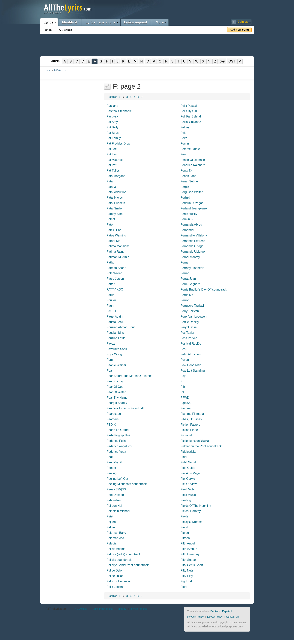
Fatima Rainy (115, 251)
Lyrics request (135, 22)
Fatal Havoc (115, 197)
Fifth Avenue (189, 548)
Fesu (184, 349)
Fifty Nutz (187, 570)
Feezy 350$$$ (116, 489)
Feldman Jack (116, 538)
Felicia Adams (116, 548)
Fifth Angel (188, 543)
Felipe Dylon (115, 570)
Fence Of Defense (193, 159)
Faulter (111, 300)
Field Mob (187, 489)
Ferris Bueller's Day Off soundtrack (204, 289)
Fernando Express (193, 240)
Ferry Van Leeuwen (193, 316)
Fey (183, 376)
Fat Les (112, 154)
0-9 (222, 61)
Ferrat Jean (188, 278)
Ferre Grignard (190, 284)
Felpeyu (186, 127)
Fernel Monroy (190, 257)
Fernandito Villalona (194, 235)
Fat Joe (112, 149)
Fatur (110, 295)
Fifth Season (189, 559)
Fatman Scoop (116, 268)
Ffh (183, 386)
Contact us (232, 616)
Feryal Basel (189, 327)
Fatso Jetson (115, 278)
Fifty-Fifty (187, 576)
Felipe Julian (115, 576)
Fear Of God (115, 386)
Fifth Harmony (190, 554)
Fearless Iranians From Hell (125, 408)
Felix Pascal (189, 105)
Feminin (186, 143)
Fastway (112, 116)
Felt (183, 132)
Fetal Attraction (191, 354)
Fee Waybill (114, 462)
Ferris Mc (187, 295)
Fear (110, 370)
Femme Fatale (190, 149)
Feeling (111, 473)
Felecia (111, 543)
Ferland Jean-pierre (194, 208)
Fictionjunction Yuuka (195, 440)
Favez (111, 343)
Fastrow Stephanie (119, 111)
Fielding (186, 500)
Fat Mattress (115, 159)
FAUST (111, 311)
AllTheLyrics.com (57, 608)
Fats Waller (114, 273)
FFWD (185, 397)
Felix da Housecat (119, 581)
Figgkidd (186, 581)
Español (227, 611)
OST (232, 61)
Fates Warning (116, 235)
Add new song (239, 29)
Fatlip (110, 262)
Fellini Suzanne (191, 121)
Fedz (110, 457)
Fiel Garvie (188, 478)
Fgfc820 (186, 403)
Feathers (112, 419)
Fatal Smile (114, 208)
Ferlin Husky (189, 213)
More (160, 22)
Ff (182, 381)
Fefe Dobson (115, 494)
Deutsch (215, 611)
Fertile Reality (190, 322)
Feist (110, 516)
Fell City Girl (189, 111)
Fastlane (112, 105)
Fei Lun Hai (114, 505)
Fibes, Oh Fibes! (191, 419)
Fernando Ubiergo (193, 251)
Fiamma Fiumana (192, 413)
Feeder (111, 467)
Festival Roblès (191, 343)
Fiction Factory (190, 424)
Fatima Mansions (118, 246)
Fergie (185, 186)
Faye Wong (114, 354)
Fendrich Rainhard (193, 165)
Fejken (111, 521)
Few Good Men (191, 365)
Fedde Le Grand (118, 430)
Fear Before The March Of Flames (129, 376)
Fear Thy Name (117, 397)
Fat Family (114, 138)
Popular (112, 96)
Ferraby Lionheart (192, 268)
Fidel (184, 457)
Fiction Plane (189, 430)
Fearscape (114, 413)
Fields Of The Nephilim (196, 505)
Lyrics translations (100, 22)
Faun (110, 305)
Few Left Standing (193, 370)
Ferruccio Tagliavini (193, 305)
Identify (122, 608)
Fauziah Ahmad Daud (121, 327)
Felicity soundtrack (119, 559)
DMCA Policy (215, 616)
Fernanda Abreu (191, 224)
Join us (243, 21)
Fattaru (111, 284)
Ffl (182, 392)
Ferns (184, 262)
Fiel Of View (189, 484)
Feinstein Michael (118, 511)
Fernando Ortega (192, 246)
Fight (184, 586)
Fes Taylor (187, 332)
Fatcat (111, 219)
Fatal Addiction (116, 192)
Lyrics (48, 22)
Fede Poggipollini (118, 435)
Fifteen (185, 538)
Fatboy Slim (114, 213)
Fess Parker (189, 338)
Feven (185, 359)
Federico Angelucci (119, 446)
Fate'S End (114, 230)
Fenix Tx (186, 170)
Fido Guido (188, 467)
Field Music (188, 494)
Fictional (186, 435)
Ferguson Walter (192, 192)
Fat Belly (112, 127)
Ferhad (185, 197)
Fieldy (185, 516)
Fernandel (187, 230)
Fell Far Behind (191, 116)
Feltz (184, 138)
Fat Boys (112, 132)
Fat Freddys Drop (118, 143)
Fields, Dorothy (191, 511)
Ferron (185, 300)
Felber (111, 527)
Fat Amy (112, 121)
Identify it (69, 22)
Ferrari (185, 273)
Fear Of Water (116, 392)
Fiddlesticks (188, 451)
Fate (110, 224)
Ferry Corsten (190, 311)
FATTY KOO (115, 289)
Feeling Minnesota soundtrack (127, 484)
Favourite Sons (117, 349)
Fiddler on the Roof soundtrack (201, 446)
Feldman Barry (116, 532)
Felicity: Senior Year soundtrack (128, 565)
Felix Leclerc (115, 586)
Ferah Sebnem (190, 181)
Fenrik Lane (188, 176)
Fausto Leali (115, 322)
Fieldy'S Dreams (191, 521)
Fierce (185, 532)
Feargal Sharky (117, 403)
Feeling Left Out (117, 478)
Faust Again (115, 316)
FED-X (111, 424)
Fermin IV (187, 219)
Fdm (110, 359)
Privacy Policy (195, 616)
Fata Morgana (116, 176)
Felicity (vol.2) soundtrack (124, 554)
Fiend (184, 527)
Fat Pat (111, 165)
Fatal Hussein (116, 203)
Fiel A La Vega (190, 473)
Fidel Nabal (188, 462)
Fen (183, 154)
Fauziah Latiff (116, 338)
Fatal (110, 181)
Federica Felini (116, 440)
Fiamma (186, 408)
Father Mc (113, 240)
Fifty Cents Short (192, 565)
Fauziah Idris (115, 332)
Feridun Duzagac (192, 203)
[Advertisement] (147, 44)
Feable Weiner (116, 365)
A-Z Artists (65, 29)
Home (47, 70)
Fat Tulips (113, 170)
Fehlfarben (114, 500)
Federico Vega (116, 451)
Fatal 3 (111, 186)
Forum (48, 29)
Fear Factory (115, 381)
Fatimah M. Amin (118, 257)
